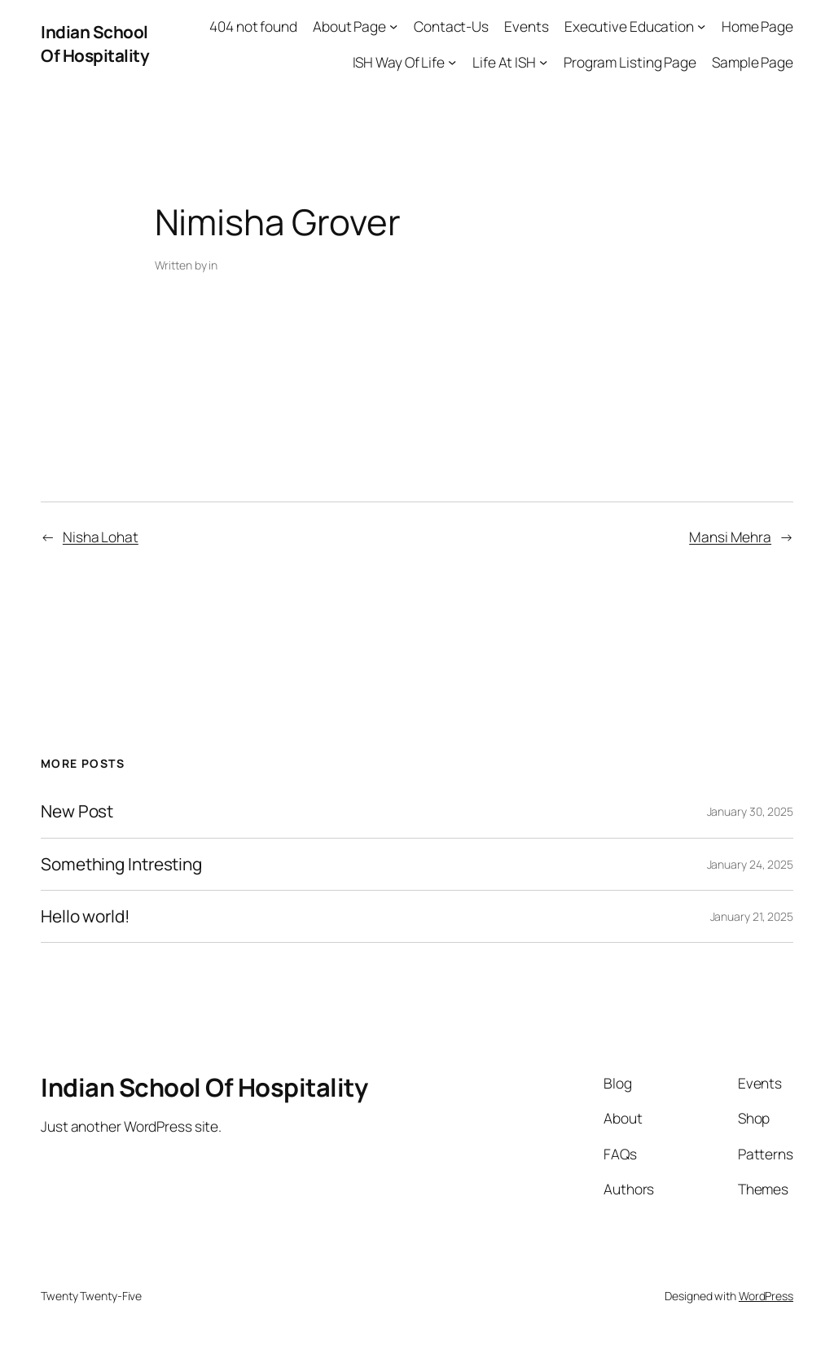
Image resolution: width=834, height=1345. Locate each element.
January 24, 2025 (750, 864)
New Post (77, 811)
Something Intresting (121, 864)
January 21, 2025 (751, 916)
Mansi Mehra (730, 536)
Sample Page (752, 62)
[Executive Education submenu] (701, 26)
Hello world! (85, 916)
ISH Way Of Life (399, 62)
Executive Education (629, 26)
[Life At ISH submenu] (543, 61)
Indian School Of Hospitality (95, 43)
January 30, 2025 (750, 811)
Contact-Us (451, 26)
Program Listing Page (630, 62)
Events (526, 26)
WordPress (766, 1295)
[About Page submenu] (393, 26)
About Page (349, 26)
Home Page (757, 26)
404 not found (253, 26)
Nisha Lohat (100, 536)
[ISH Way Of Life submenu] (452, 61)
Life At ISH (504, 62)
